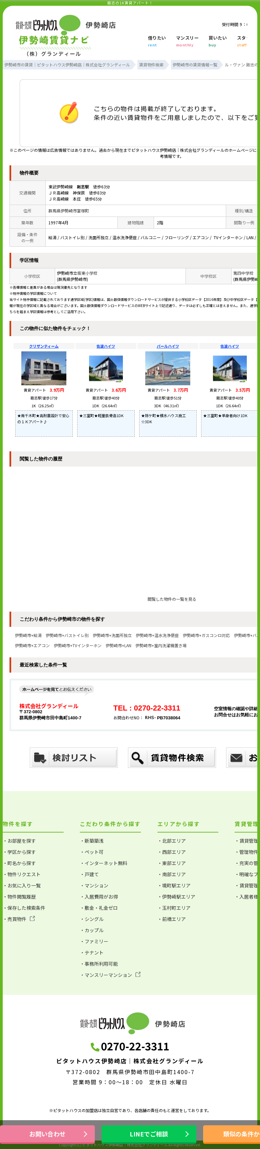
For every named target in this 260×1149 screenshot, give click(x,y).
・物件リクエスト (22, 874)
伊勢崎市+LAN (118, 645)
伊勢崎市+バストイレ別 (67, 635)
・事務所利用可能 (99, 964)
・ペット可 (92, 852)
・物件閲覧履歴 (19, 897)
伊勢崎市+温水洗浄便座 (157, 635)
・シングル (92, 919)
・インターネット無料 (103, 863)
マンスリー (187, 41)
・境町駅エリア (174, 885)
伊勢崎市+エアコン (32, 645)
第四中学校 (243, 273)
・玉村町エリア (174, 908)
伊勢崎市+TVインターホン (78, 645)
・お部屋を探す (19, 841)
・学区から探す (19, 852)
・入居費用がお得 (99, 897)
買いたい (218, 41)
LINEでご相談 (149, 1133)
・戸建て (89, 874)
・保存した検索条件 (24, 908)
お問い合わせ (47, 1133)
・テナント (92, 952)
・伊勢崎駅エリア (176, 897)
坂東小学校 (87, 273)
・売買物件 (19, 919)
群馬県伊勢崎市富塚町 (68, 210)
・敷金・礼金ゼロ (99, 908)
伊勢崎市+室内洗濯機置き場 (161, 645)
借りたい (157, 41)
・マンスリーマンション (110, 975)
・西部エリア (171, 852)
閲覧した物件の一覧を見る (172, 599)
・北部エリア (171, 841)
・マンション (94, 885)
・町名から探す (19, 863)
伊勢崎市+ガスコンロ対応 (206, 635)
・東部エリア (171, 863)
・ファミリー (94, 941)
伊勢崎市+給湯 (28, 635)
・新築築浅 (92, 841)
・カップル (92, 930)
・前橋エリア (171, 919)
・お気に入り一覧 (22, 885)
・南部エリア (171, 874)
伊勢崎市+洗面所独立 (112, 635)
